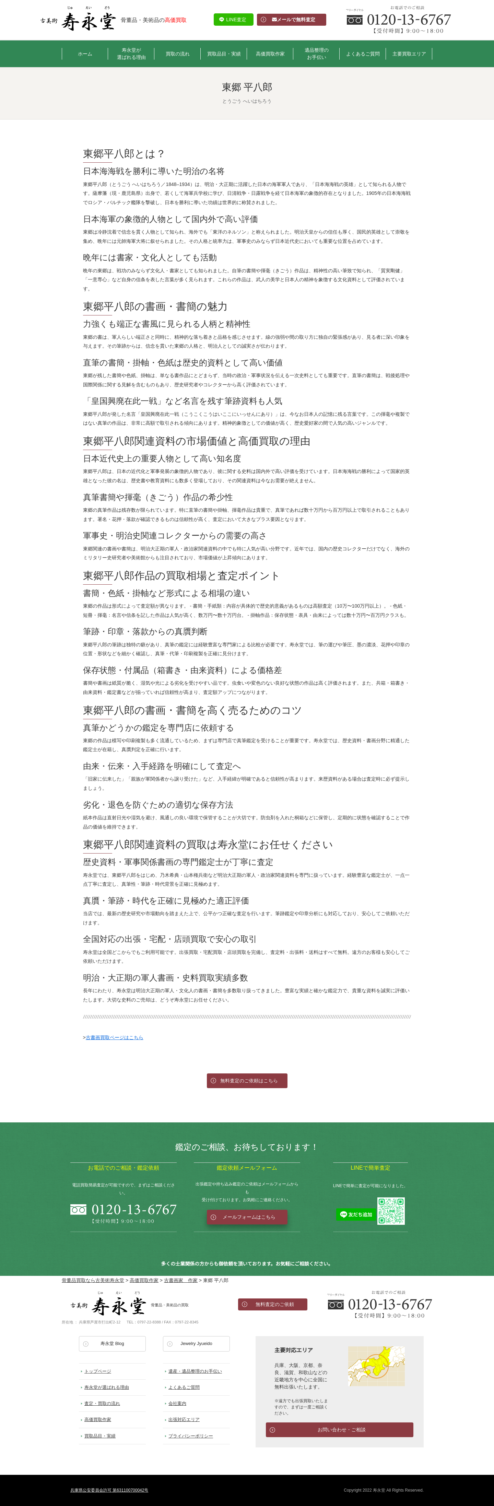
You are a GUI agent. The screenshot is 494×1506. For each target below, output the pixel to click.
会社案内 (177, 1403)
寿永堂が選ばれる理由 (131, 53)
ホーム (85, 54)
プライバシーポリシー (190, 1436)
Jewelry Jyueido (196, 1343)
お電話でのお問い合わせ (379, 1304)
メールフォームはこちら (249, 1217)
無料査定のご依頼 (275, 1304)
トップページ (97, 1371)
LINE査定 (236, 19)
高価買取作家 (270, 54)
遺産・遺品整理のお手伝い (195, 1371)
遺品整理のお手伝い (317, 53)
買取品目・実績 (224, 54)
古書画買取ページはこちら (114, 1037)
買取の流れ (178, 54)
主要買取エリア (409, 54)
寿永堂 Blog (112, 1343)
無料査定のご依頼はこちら (249, 1080)
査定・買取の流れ (102, 1403)
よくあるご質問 (363, 54)
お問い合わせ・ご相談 (342, 1429)
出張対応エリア (184, 1419)
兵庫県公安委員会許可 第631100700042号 (109, 1490)
